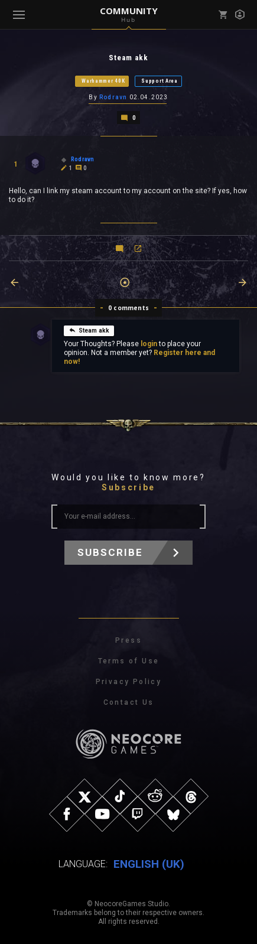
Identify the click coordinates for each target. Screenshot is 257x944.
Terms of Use (129, 661)
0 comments (128, 308)
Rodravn (113, 97)
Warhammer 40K (103, 81)
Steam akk (89, 330)
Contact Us (128, 702)
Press (128, 640)
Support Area (159, 81)
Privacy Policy (129, 682)
